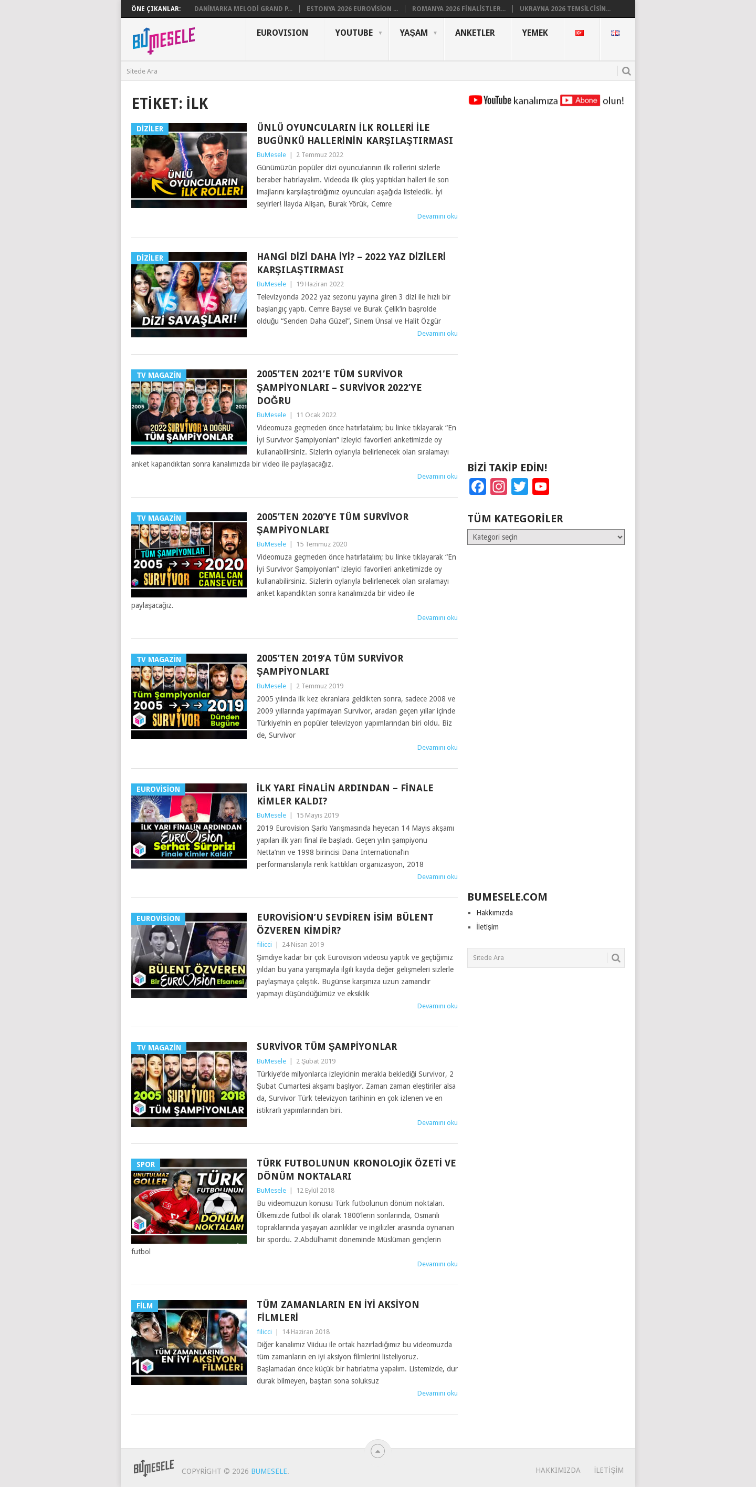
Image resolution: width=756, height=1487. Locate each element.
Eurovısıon (282, 33)
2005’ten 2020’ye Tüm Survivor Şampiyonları (332, 523)
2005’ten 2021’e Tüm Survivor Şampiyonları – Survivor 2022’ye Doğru (339, 387)
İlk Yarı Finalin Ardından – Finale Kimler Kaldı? (345, 794)
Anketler (475, 33)
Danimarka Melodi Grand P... (243, 9)
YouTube (354, 33)
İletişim (487, 927)
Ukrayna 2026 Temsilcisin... (565, 9)
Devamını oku (437, 216)
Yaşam (414, 33)
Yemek (535, 33)
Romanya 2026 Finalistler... (459, 9)
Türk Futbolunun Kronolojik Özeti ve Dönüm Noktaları (356, 1170)
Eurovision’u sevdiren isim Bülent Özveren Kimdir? (345, 924)
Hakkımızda (494, 912)
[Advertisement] (546, 289)
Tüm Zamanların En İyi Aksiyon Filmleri (338, 1311)
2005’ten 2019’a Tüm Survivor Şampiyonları (330, 665)
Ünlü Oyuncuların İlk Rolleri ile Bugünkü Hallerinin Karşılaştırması (355, 134)
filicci (264, 944)
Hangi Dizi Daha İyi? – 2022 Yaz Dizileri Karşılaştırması (351, 263)
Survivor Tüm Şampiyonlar (327, 1046)
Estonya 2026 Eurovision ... (352, 9)
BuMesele (271, 155)
